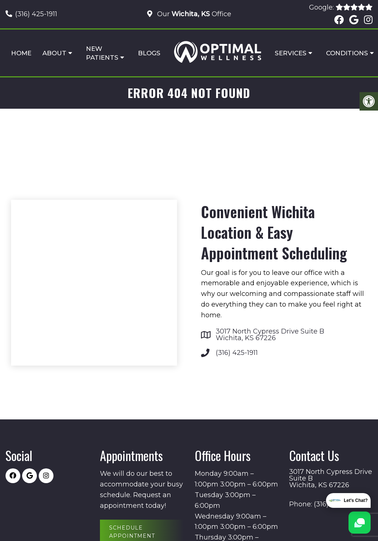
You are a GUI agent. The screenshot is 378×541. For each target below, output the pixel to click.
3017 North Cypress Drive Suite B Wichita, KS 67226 (270, 334)
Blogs (149, 53)
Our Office (193, 14)
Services (290, 53)
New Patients (102, 53)
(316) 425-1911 (36, 14)
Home (21, 53)
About (54, 53)
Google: (340, 7)
